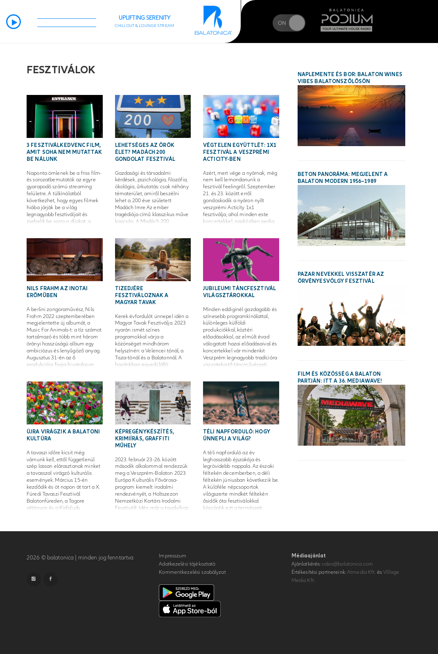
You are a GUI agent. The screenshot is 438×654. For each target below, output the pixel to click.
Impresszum (172, 556)
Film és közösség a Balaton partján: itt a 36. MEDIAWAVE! (340, 377)
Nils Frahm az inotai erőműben (57, 292)
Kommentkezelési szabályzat (192, 572)
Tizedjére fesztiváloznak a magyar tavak (142, 295)
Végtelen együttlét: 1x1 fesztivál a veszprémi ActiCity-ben (239, 152)
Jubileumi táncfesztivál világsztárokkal (239, 292)
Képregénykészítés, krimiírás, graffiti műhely (144, 438)
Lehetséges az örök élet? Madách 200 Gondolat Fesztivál (145, 152)
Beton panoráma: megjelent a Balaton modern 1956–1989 (343, 178)
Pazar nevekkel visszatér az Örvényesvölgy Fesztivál (341, 277)
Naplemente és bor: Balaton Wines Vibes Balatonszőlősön (350, 78)
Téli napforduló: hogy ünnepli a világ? (236, 435)
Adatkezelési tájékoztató (187, 564)
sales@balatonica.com (347, 564)
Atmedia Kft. (361, 572)
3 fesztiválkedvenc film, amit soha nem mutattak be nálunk (64, 152)
